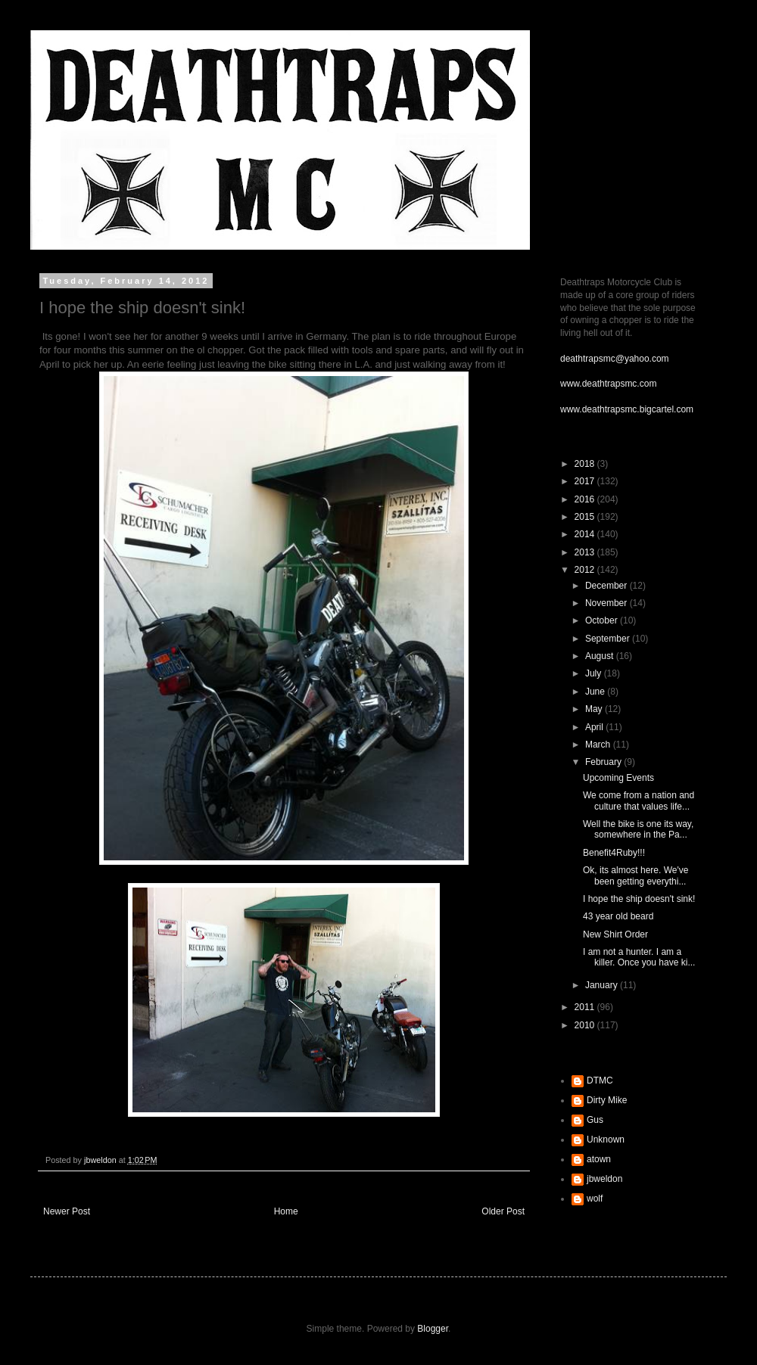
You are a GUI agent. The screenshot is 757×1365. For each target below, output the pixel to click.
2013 (586, 552)
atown (599, 1159)
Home (286, 1211)
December (607, 585)
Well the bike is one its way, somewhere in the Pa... (638, 829)
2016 (586, 499)
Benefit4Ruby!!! (614, 852)
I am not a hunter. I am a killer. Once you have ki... (639, 957)
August (600, 656)
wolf (595, 1198)
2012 (586, 569)
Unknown (606, 1139)
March (599, 744)
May (595, 709)
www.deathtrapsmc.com (608, 383)
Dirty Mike (607, 1100)
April (595, 727)
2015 (586, 516)
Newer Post (66, 1211)
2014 (586, 534)
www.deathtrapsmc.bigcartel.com (626, 409)
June (596, 691)
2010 (586, 1025)
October (602, 620)
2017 (586, 481)
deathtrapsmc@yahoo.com (614, 358)
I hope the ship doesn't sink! (639, 899)
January (602, 985)
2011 (586, 1007)
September (608, 638)
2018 (586, 464)
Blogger (432, 1328)
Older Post (503, 1211)
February (604, 762)
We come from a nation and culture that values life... (638, 800)
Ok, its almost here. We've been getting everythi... (635, 875)
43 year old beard (618, 916)
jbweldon (604, 1179)
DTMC (600, 1080)
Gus (595, 1120)
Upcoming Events (618, 778)
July (594, 673)
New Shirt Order (615, 934)
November (607, 603)
